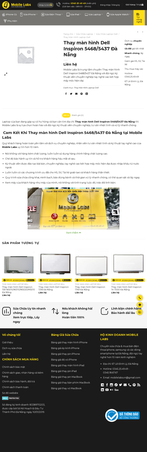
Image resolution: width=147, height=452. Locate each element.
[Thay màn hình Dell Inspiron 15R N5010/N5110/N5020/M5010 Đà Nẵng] (19, 265)
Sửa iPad (74, 14)
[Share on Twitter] (71, 94)
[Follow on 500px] (116, 389)
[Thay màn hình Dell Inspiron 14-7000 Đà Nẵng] (128, 265)
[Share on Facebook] (66, 94)
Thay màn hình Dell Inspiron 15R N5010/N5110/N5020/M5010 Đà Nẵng (18, 290)
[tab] (66, 115)
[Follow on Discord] (102, 384)
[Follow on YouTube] (107, 389)
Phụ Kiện (10, 21)
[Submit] (51, 5)
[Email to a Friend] (76, 94)
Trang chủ (68, 34)
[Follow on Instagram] (111, 384)
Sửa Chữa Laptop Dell (106, 34)
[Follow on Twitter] (120, 384)
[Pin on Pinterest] (81, 94)
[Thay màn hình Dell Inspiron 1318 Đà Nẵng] (55, 265)
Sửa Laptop (94, 14)
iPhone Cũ (9, 14)
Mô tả (66, 115)
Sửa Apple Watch (118, 14)
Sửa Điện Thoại (52, 14)
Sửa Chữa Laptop (84, 34)
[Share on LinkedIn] (86, 94)
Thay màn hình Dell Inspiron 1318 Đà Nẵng (53, 288)
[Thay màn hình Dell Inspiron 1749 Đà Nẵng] (92, 265)
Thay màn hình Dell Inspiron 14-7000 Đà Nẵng (126, 288)
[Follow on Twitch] (121, 389)
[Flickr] (111, 389)
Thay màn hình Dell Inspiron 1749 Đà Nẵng (90, 288)
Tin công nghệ (139, 17)
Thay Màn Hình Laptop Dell (76, 37)
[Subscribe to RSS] (138, 384)
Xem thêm (72, 232)
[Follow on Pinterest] (134, 384)
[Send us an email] (125, 384)
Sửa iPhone (28, 14)
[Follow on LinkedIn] (102, 389)
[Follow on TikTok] (116, 384)
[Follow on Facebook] (107, 384)
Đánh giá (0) (78, 115)
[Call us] (129, 384)
